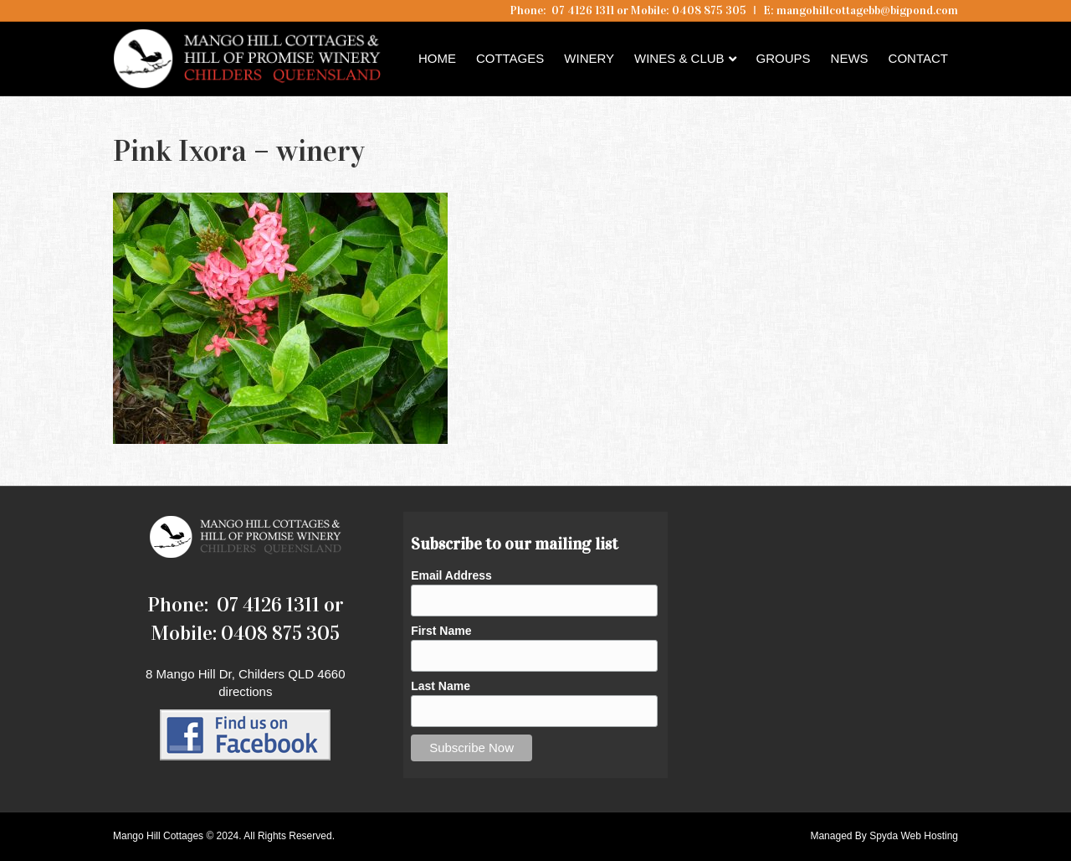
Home (437, 58)
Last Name (440, 686)
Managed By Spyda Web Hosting (884, 836)
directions (245, 691)
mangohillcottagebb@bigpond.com (867, 10)
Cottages (510, 58)
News (850, 58)
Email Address (451, 575)
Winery (589, 58)
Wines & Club (679, 58)
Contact (918, 58)
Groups (783, 58)
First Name (441, 630)
